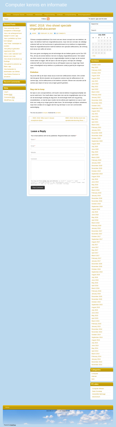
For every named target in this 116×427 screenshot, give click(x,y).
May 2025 (95, 67)
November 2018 (97, 201)
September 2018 (97, 206)
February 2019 (96, 193)
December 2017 (97, 231)
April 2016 (95, 285)
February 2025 (96, 70)
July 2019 (95, 179)
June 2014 (95, 345)
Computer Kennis (18, 14)
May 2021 (95, 119)
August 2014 (96, 340)
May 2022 (95, 86)
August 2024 (96, 75)
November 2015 (97, 299)
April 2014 (95, 351)
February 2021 (96, 127)
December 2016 (97, 264)
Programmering (50, 14)
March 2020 (95, 157)
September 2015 (97, 304)
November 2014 (97, 332)
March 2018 (95, 223)
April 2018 (95, 220)
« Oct (93, 56)
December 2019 (97, 165)
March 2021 (95, 125)
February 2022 (96, 95)
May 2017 (95, 250)
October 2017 (96, 236)
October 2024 (96, 73)
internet (94, 376)
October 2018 (96, 204)
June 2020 (95, 149)
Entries (8, 94)
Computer (45, 112)
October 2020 (96, 138)
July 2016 (95, 277)
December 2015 (97, 296)
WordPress (13, 425)
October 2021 (96, 105)
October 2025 (96, 65)
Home (9, 14)
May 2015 (95, 315)
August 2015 (96, 307)
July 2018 (95, 212)
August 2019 (96, 176)
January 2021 (96, 130)
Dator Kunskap (97, 391)
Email (33, 146)
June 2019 (95, 182)
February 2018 (96, 225)
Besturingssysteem (84, 14)
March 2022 (95, 92)
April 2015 (95, 318)
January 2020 (96, 163)
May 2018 (95, 217)
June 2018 (95, 214)
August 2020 (96, 144)
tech (93, 379)
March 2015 (95, 321)
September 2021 (97, 108)
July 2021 (95, 114)
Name (33, 139)
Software (60, 14)
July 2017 (95, 244)
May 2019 (95, 184)
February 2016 (96, 291)
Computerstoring (70, 14)
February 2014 (96, 356)
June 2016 (95, 280)
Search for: (95, 24)
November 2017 (97, 234)
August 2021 (96, 111)
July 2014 (95, 343)
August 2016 (96, 274)
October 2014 (96, 334)
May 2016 (95, 283)
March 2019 (95, 190)
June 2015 (95, 313)
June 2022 (95, 84)
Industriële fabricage (98, 394)
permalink (58, 112)
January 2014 (96, 359)
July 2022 (95, 81)
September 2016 (97, 272)
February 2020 (96, 160)
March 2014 (95, 354)
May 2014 (95, 348)
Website (33, 152)
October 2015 (96, 302)
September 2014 (97, 337)
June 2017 (95, 247)
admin (34, 33)
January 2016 (96, 294)
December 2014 (97, 329)
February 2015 (96, 324)
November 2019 (97, 168)
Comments (9, 97)
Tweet (6, 19)
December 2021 (97, 100)
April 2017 (95, 253)
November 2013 (97, 364)
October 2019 (96, 171)
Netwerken (38, 14)
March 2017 (95, 255)
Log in (6, 92)
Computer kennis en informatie (36, 4)
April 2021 (95, 122)
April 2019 (95, 187)
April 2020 (95, 155)
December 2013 (97, 362)
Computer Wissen (98, 388)
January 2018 (96, 228)
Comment (34, 159)
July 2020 (95, 146)
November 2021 (97, 103)
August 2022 (96, 78)
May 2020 (95, 152)
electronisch (96, 397)
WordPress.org (9, 100)
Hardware (30, 14)
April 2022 (95, 89)
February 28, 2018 (46, 33)
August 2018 (96, 209)
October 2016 (96, 269)
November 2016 (97, 266)
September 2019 (97, 174)
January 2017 (96, 261)
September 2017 (97, 239)
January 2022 (96, 97)
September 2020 (97, 141)
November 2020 (97, 135)
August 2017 (96, 242)
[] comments (60, 33)
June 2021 (95, 116)
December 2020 (97, 133)
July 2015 (95, 310)
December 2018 (97, 198)
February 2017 (96, 258)
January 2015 (96, 326)
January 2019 (96, 195)
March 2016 (95, 288)
